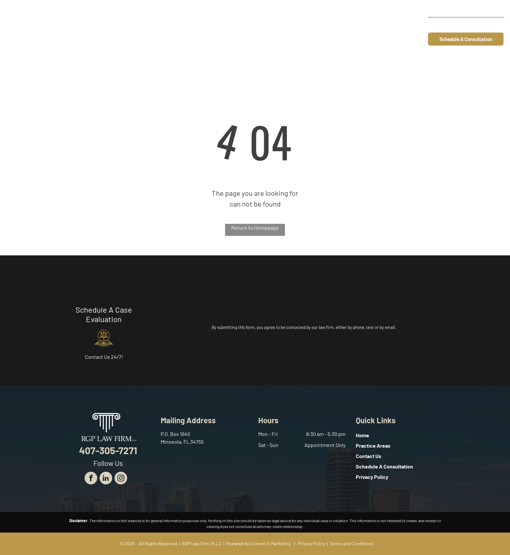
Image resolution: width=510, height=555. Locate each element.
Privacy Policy (311, 543)
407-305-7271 (479, 24)
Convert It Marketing (270, 543)
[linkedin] (106, 479)
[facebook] (91, 479)
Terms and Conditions (351, 543)
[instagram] (120, 479)
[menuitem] (203, 25)
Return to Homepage (255, 227)
